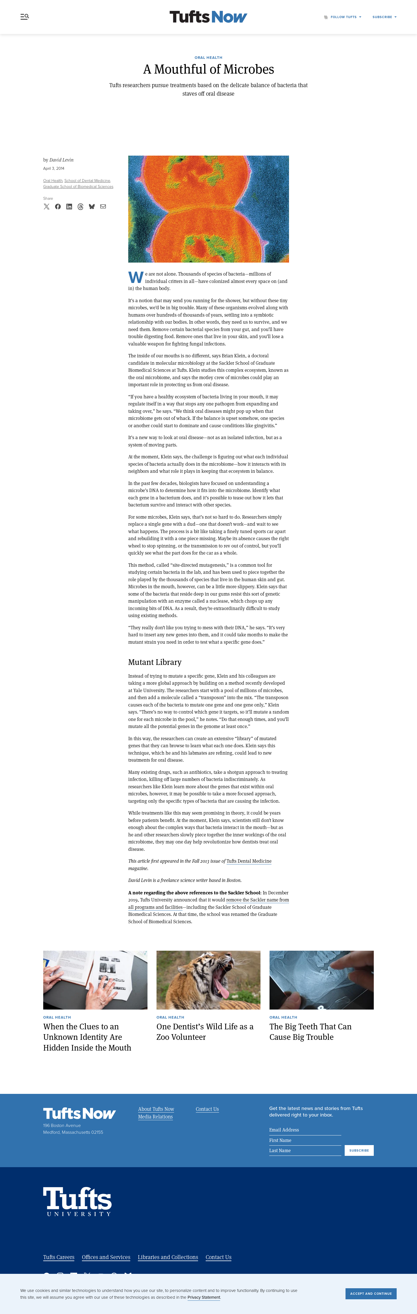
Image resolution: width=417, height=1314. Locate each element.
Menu (24, 17)
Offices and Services (106, 1257)
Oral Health (209, 58)
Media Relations (155, 1116)
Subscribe (382, 17)
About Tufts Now (156, 1108)
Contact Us (206, 1108)
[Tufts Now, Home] (208, 17)
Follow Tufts (344, 17)
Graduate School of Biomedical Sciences (78, 187)
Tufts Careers (58, 1257)
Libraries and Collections (168, 1257)
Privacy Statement (204, 1297)
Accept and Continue (371, 1293)
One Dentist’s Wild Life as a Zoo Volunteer (205, 1031)
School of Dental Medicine (87, 181)
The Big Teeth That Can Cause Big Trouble (311, 1031)
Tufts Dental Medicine (249, 861)
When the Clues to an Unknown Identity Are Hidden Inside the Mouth (87, 1037)
